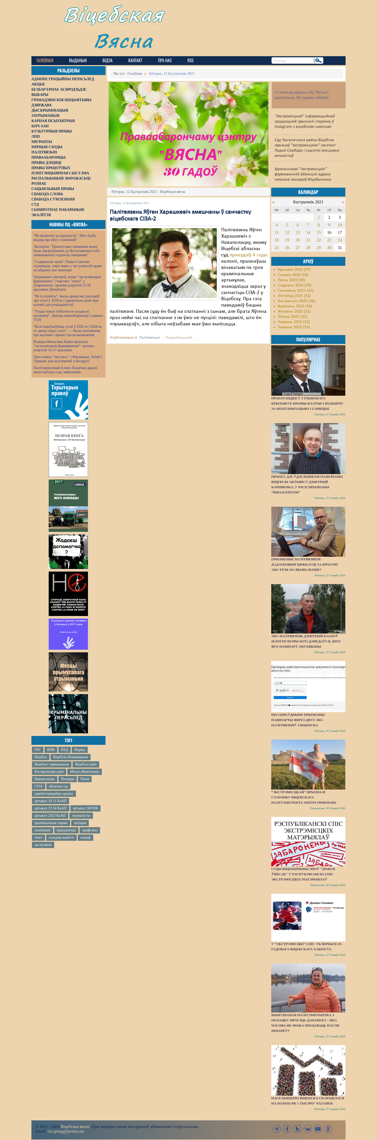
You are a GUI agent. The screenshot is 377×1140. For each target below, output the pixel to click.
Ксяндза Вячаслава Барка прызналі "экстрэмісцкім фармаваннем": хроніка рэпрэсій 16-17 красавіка (64, 346)
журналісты (81, 815)
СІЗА (39, 786)
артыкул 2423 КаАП (50, 815)
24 (340, 240)
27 (298, 247)
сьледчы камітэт (61, 837)
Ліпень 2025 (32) (292, 317)
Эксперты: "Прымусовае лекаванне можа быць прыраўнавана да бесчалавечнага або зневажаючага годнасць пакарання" (67, 251)
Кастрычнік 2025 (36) (296, 301)
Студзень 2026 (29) (294, 285)
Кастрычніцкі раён (49, 772)
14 (308, 232)
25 (277, 247)
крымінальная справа (51, 823)
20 (298, 240)
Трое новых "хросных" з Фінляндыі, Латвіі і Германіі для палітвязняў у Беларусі (68, 359)
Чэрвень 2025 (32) (294, 322)
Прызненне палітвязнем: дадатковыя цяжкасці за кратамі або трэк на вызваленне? (304, 564)
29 (319, 247)
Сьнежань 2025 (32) (295, 291)
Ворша (79, 750)
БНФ (51, 750)
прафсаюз (89, 830)
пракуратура (66, 830)
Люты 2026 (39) (291, 280)
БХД (64, 750)
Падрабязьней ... (180, 338)
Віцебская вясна (75, 1126)
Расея (84, 779)
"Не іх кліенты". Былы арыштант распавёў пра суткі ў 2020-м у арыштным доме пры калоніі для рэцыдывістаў (67, 300)
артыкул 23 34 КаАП (51, 808)
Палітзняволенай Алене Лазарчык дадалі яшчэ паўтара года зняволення (65, 370)
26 (287, 247)
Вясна (123, 40)
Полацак (67, 779)
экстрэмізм (43, 845)
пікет (38, 837)
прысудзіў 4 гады (248, 255)
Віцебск (41, 757)
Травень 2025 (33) (294, 327)
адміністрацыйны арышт (54, 794)
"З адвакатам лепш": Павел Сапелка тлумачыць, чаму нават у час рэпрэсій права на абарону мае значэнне (68, 266)
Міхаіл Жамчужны (84, 772)
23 (329, 240)
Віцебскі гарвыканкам (52, 764)
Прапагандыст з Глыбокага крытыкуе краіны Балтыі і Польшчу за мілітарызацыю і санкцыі (307, 403)
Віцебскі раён (85, 764)
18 (277, 240)
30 (329, 247)
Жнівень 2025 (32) (294, 311)
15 (319, 232)
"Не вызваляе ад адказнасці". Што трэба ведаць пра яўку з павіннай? (65, 238)
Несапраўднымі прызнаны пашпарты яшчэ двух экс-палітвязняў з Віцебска (298, 720)
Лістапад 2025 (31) (294, 296)
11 (277, 232)
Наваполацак (45, 779)
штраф (85, 837)
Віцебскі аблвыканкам (70, 757)
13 (298, 232)
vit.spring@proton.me (66, 1131)
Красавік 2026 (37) (294, 270)
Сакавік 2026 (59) (293, 275)
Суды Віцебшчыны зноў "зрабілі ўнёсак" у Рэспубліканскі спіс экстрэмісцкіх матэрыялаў (303, 874)
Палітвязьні (149, 338)
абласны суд (58, 786)
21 (308, 240)
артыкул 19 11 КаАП (50, 801)
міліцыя (80, 823)
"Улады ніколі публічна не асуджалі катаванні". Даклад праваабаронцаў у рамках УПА (68, 315)
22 (319, 240)
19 (287, 240)
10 (340, 225)
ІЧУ (38, 750)
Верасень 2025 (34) (295, 306)
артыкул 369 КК (85, 808)
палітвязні (43, 830)
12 (287, 232)
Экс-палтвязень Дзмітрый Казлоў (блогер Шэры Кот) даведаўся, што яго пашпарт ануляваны (306, 641)
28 (308, 247)
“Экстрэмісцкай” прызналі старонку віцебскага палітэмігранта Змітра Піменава (303, 797)
